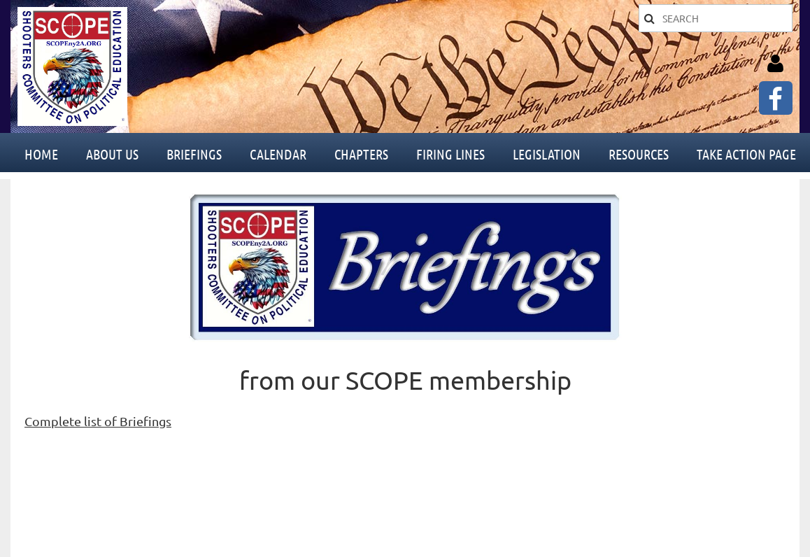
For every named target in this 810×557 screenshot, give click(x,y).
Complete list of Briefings (97, 421)
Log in (775, 63)
